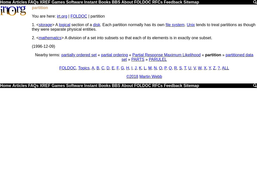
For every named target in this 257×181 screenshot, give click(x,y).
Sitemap (191, 2)
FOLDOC (142, 2)
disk (96, 25)
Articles (19, 2)
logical (64, 25)
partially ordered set (79, 55)
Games (58, 2)
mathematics (50, 38)
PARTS (137, 59)
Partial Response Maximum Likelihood (166, 55)
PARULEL (158, 59)
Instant (90, 2)
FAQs (33, 2)
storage (45, 25)
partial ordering (114, 55)
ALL (225, 68)
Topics (84, 68)
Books (104, 2)
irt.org (62, 16)
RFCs (157, 2)
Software (74, 2)
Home (5, 2)
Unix (191, 25)
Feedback (173, 2)
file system (175, 25)
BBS (116, 2)
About (127, 2)
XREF (45, 2)
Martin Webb (150, 76)
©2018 (132, 76)
